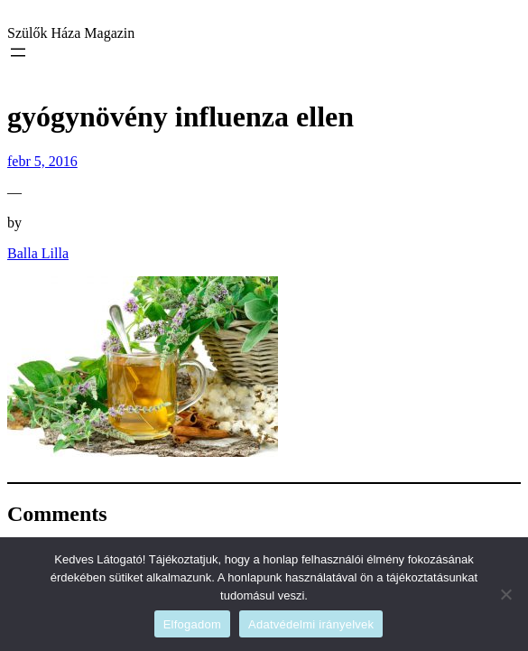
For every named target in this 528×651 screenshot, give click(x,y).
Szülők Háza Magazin (70, 33)
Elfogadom (192, 624)
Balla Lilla (38, 253)
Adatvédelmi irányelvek (311, 624)
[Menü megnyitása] (18, 52)
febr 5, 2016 (42, 161)
